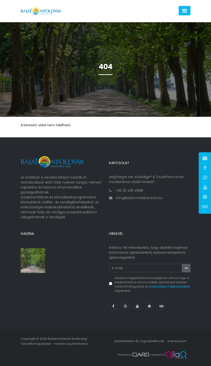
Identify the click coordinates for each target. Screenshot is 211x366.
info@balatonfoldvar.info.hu (139, 198)
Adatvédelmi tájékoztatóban (169, 286)
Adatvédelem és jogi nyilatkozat (139, 341)
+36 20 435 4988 (129, 190)
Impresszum (177, 341)
